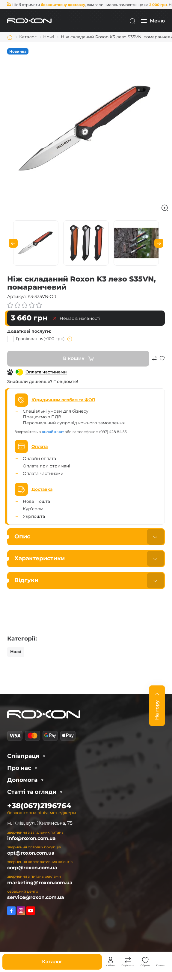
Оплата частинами (46, 372)
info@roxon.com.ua (31, 838)
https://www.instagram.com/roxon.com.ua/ (21, 910)
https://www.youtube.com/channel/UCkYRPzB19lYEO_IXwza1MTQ (30, 910)
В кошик (74, 358)
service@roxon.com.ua (35, 897)
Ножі (15, 651)
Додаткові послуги (28, 331)
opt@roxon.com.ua (31, 853)
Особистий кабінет (110, 960)
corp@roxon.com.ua (32, 867)
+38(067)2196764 (39, 805)
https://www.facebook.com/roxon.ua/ (11, 910)
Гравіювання (40, 339)
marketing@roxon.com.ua (40, 882)
